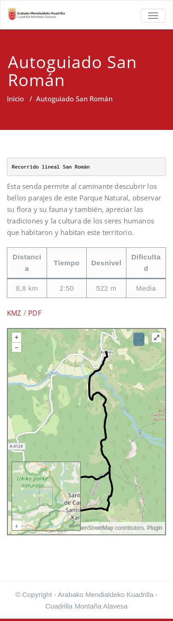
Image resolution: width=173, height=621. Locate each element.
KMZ (14, 312)
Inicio (15, 98)
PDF (35, 312)
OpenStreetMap (93, 528)
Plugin (153, 528)
